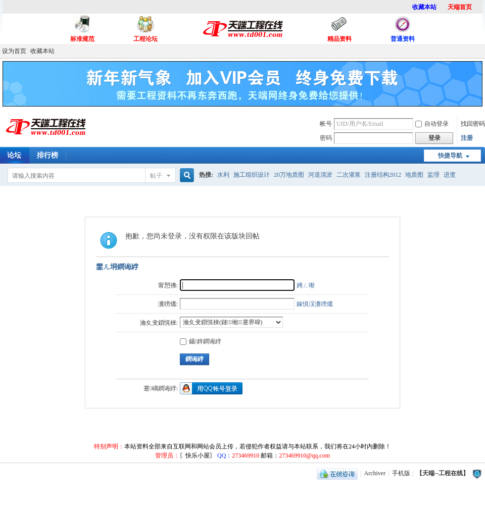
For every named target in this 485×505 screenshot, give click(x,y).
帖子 (156, 175)
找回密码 (473, 123)
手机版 (401, 473)
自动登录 (432, 123)
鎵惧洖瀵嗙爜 (315, 304)
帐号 (326, 123)
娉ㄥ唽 (306, 285)
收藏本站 (42, 51)
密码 (326, 137)
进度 (450, 174)
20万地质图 (289, 174)
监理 (433, 174)
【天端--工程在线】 (442, 473)
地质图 (414, 174)
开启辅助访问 (482, 51)
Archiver (375, 473)
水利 (223, 174)
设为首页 (14, 51)
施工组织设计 (251, 174)
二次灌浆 (348, 174)
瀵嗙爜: (168, 304)
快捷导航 (450, 155)
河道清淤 (320, 174)
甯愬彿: (168, 285)
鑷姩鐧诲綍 (200, 341)
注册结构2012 (383, 174)
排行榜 (47, 155)
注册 (467, 137)
